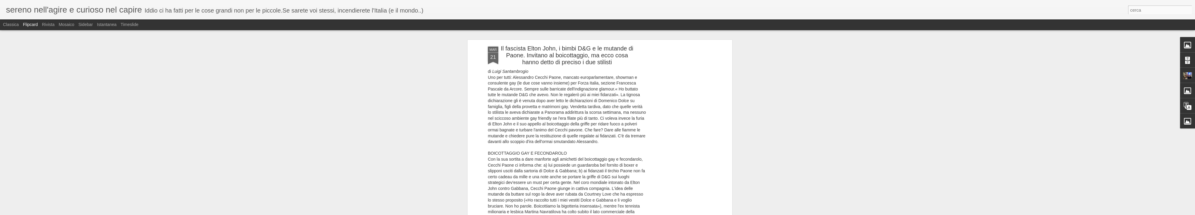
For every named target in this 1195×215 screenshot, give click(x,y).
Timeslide (129, 24)
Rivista (48, 24)
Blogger (635, 212)
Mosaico (66, 24)
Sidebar (85, 24)
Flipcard (30, 24)
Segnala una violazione (659, 212)
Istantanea (107, 24)
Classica (11, 24)
